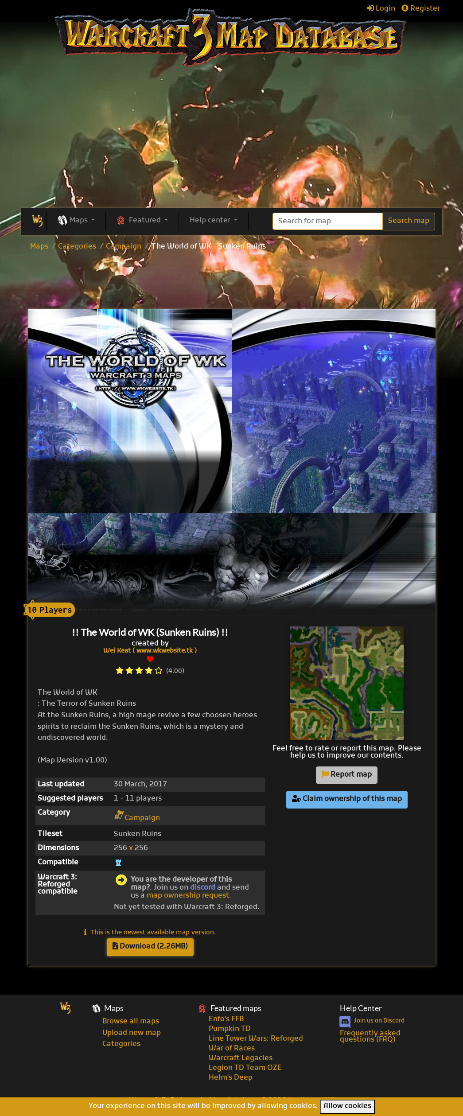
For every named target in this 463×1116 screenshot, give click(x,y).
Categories (77, 246)
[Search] (327, 221)
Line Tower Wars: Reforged (256, 1038)
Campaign (123, 246)
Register (420, 8)
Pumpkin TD (230, 1029)
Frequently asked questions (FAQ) (370, 1036)
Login (381, 8)
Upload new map (131, 1033)
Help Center (361, 1008)
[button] (76, 221)
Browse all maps (130, 1021)
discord (202, 887)
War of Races (232, 1048)
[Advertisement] (231, 281)
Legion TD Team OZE (245, 1068)
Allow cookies (347, 1106)
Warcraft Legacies (240, 1058)
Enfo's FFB (226, 1019)
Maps (39, 246)
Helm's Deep (231, 1077)
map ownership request (188, 895)
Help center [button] (211, 220)
